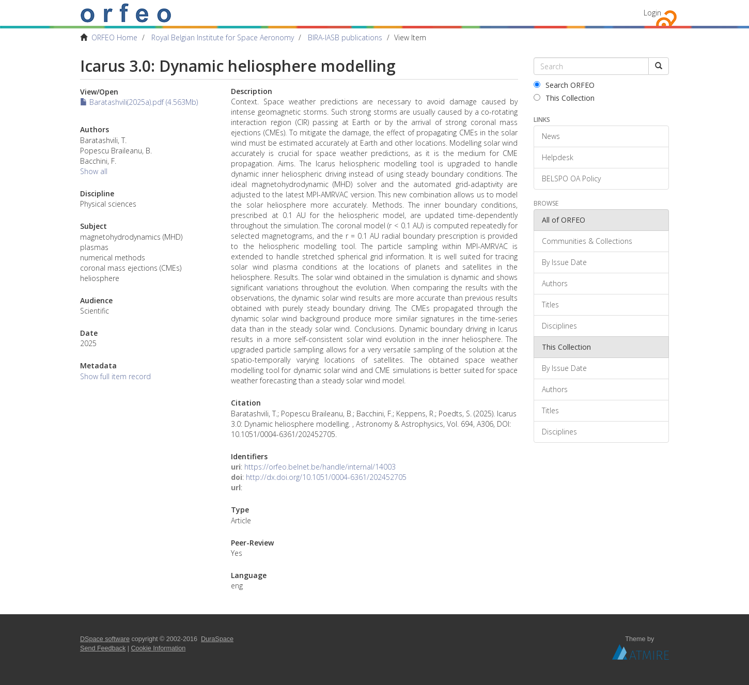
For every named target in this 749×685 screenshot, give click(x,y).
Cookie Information (158, 648)
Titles (550, 304)
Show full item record (115, 376)
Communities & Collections (587, 241)
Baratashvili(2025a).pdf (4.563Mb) (139, 102)
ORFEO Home (114, 37)
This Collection (564, 98)
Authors (555, 283)
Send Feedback (103, 648)
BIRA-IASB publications (345, 37)
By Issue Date (564, 262)
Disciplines (559, 326)
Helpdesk (557, 157)
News (551, 136)
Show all (93, 171)
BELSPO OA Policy (571, 178)
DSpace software (105, 639)
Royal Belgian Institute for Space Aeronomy (222, 37)
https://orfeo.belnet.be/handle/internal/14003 (320, 467)
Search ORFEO (564, 85)
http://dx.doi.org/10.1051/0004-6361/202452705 (326, 477)
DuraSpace (217, 639)
